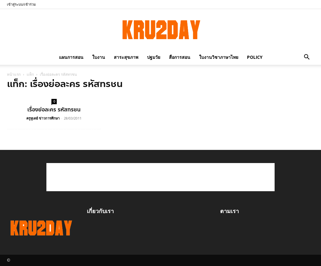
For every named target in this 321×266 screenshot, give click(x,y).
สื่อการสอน (179, 57)
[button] (306, 57)
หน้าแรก (14, 74)
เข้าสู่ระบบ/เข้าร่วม (21, 4)
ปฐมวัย (153, 57)
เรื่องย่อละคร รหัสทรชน (54, 109)
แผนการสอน (71, 57)
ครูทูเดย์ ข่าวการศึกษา (43, 118)
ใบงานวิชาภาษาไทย (218, 57)
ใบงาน (98, 57)
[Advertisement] (160, 177)
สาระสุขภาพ (126, 57)
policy (254, 57)
